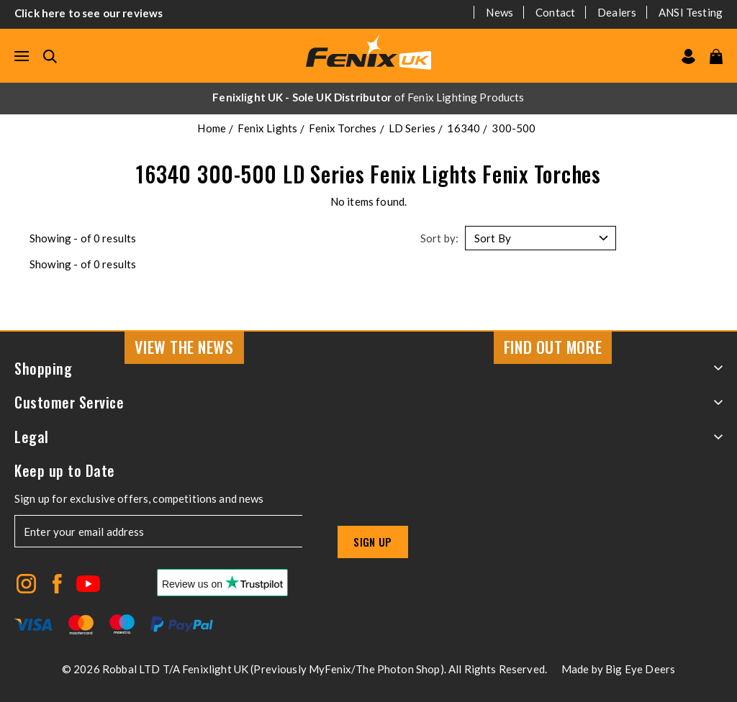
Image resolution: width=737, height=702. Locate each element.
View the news (184, 346)
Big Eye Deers (640, 668)
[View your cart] (716, 56)
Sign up (372, 542)
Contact (555, 12)
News (499, 12)
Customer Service (368, 402)
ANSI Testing (691, 12)
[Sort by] (540, 238)
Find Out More (553, 346)
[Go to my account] (688, 56)
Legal (368, 437)
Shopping (368, 369)
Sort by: (439, 238)
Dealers (616, 12)
